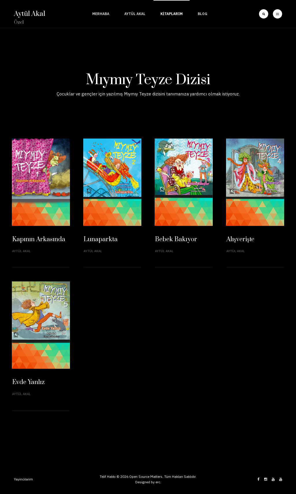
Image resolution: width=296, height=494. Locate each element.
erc (158, 482)
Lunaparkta (101, 239)
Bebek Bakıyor (176, 239)
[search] (263, 14)
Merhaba (100, 14)
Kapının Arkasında (38, 239)
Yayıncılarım (23, 479)
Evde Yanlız (28, 382)
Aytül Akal (134, 14)
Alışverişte (240, 239)
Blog (202, 14)
